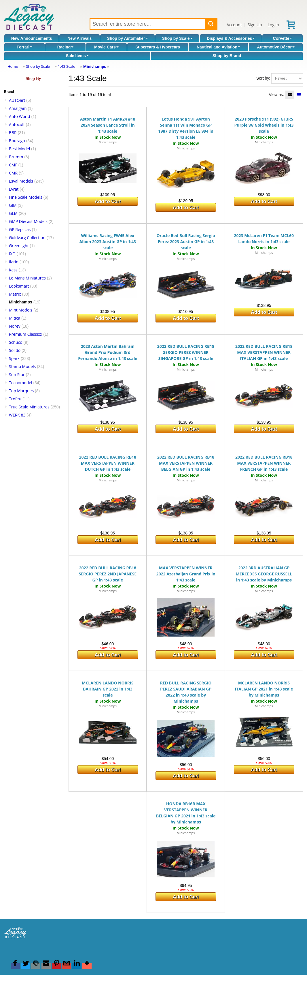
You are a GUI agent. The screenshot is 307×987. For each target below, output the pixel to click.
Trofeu (15, 398)
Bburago (17, 140)
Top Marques (21, 390)
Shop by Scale (177, 38)
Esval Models (21, 181)
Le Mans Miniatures (27, 278)
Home (12, 66)
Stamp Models (22, 366)
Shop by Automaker (127, 38)
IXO (12, 253)
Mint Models (20, 310)
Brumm (16, 157)
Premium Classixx (25, 334)
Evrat (13, 189)
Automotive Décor (276, 47)
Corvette (282, 38)
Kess (13, 270)
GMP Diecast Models (28, 221)
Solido (14, 350)
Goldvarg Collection (27, 237)
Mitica (14, 318)
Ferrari (24, 47)
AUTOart (17, 100)
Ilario (13, 261)
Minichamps (94, 66)
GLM (13, 213)
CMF (13, 165)
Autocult (17, 124)
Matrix (15, 294)
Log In (273, 24)
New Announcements (31, 38)
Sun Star (17, 374)
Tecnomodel (20, 382)
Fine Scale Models (25, 197)
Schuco (15, 342)
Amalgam (17, 108)
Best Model (19, 148)
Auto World (19, 116)
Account (234, 24)
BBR (13, 132)
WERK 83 (17, 415)
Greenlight (19, 245)
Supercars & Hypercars (157, 47)
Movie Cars (106, 47)
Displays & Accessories (231, 38)
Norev (14, 326)
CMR (13, 173)
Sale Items (77, 55)
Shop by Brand (227, 55)
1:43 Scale (66, 66)
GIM (13, 205)
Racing (65, 47)
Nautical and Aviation (218, 47)
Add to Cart (108, 201)
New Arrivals (79, 38)
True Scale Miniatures (29, 407)
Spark (14, 358)
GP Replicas (20, 229)
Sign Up (255, 24)
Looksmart (19, 286)
